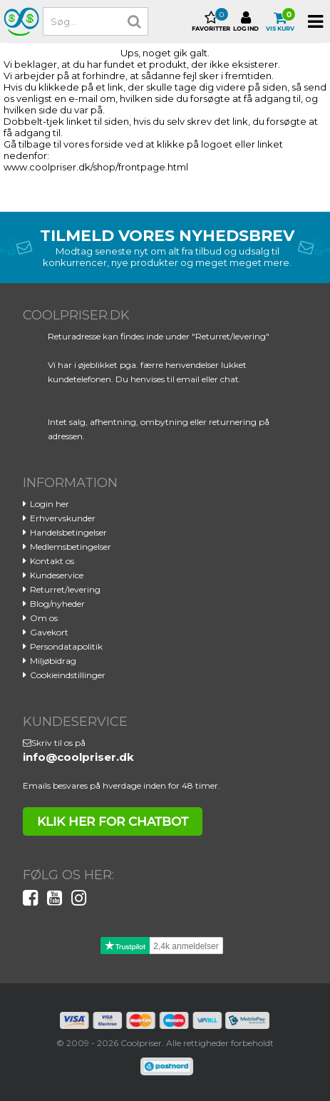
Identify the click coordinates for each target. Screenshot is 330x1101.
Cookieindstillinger (67, 675)
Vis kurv (280, 21)
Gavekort (49, 632)
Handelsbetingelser (68, 532)
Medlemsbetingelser (70, 546)
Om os (44, 618)
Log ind (246, 21)
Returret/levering (65, 589)
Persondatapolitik (66, 646)
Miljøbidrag (53, 660)
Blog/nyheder (57, 603)
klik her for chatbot (112, 821)
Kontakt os (52, 560)
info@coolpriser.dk (78, 757)
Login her (49, 503)
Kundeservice (56, 575)
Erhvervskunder (63, 518)
